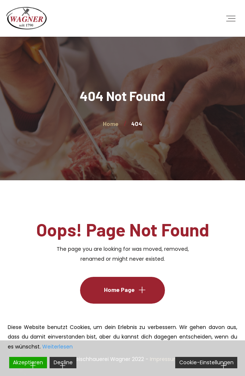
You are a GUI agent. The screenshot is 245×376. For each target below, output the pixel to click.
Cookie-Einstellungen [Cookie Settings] (206, 362)
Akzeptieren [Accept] (28, 362)
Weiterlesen (57, 346)
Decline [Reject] (63, 362)
